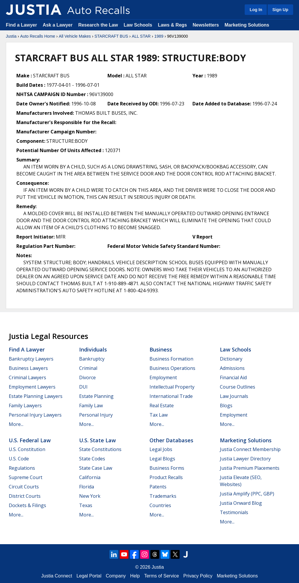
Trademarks (163, 496)
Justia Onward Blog (241, 503)
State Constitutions (100, 449)
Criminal (88, 368)
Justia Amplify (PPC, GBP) (247, 493)
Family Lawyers (25, 405)
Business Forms (167, 468)
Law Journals (234, 396)
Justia (11, 36)
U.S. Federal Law (30, 440)
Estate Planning (96, 396)
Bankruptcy (92, 359)
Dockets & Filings (27, 505)
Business (161, 349)
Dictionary (231, 359)
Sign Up (280, 9)
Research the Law (98, 24)
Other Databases (171, 440)
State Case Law (95, 468)
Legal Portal (89, 575)
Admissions (232, 368)
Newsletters (206, 24)
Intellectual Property (172, 387)
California (89, 477)
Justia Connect (56, 575)
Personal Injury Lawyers (35, 415)
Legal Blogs (162, 458)
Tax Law (159, 415)
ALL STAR (141, 36)
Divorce (87, 377)
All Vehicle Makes (75, 36)
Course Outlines (237, 387)
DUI (83, 387)
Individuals (93, 349)
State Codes (92, 458)
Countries (160, 505)
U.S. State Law (97, 440)
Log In (256, 9)
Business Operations (172, 368)
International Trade (171, 396)
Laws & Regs (172, 24)
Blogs (226, 405)
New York (89, 496)
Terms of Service (161, 575)
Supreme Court (25, 477)
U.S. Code (19, 458)
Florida (86, 486)
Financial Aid (233, 377)
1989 (158, 36)
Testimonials (234, 512)
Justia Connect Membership (250, 449)
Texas (85, 505)
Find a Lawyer (21, 24)
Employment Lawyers (32, 387)
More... (16, 424)
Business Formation (171, 359)
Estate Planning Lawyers (35, 396)
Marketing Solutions (247, 24)
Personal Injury (96, 415)
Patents (158, 486)
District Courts (25, 496)
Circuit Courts (24, 486)
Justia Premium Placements (249, 468)
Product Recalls (166, 477)
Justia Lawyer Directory (245, 458)
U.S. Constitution (27, 449)
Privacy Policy (198, 575)
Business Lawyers (28, 368)
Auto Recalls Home (37, 36)
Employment (163, 377)
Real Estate (162, 405)
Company (116, 575)
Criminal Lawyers (27, 377)
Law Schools (138, 24)
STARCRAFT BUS (111, 36)
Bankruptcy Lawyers (31, 359)
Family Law (91, 405)
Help (135, 575)
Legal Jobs (161, 449)
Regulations (22, 468)
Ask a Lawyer (58, 24)
